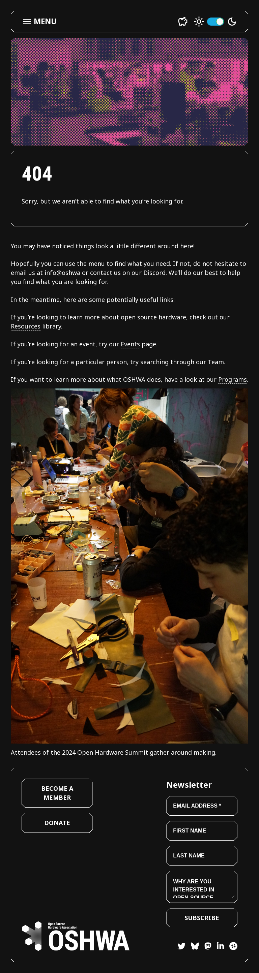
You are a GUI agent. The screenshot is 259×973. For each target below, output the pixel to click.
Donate (57, 823)
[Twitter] (181, 947)
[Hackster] (233, 946)
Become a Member (57, 793)
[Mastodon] (205, 947)
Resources (25, 326)
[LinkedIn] (217, 947)
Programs (232, 379)
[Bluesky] (192, 947)
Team (216, 362)
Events (130, 344)
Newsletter (189, 784)
